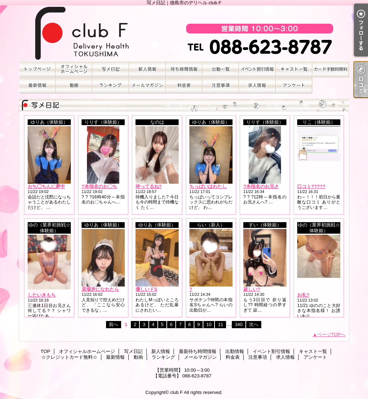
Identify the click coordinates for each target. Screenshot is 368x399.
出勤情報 (220, 69)
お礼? (303, 295)
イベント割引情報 (257, 69)
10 (208, 324)
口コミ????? (311, 186)
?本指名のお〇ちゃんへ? (108, 186)
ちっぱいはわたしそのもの (217, 186)
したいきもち (42, 295)
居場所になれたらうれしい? (111, 289)
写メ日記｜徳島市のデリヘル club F (184, 33)
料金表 (184, 85)
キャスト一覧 (294, 69)
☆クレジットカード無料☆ (330, 69)
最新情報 (37, 85)
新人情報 (147, 69)
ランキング (110, 85)
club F (176, 392)
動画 (74, 85)
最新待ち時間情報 (184, 69)
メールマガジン (147, 85)
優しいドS (146, 289)
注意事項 (220, 85)
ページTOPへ (331, 334)
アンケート (294, 85)
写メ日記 (110, 69)
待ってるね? (148, 186)
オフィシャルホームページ (74, 69)
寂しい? (251, 289)
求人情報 (257, 85)
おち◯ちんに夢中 (46, 186)
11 (220, 324)
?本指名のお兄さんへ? (267, 186)
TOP (37, 69)
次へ (253, 324)
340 (239, 324)
